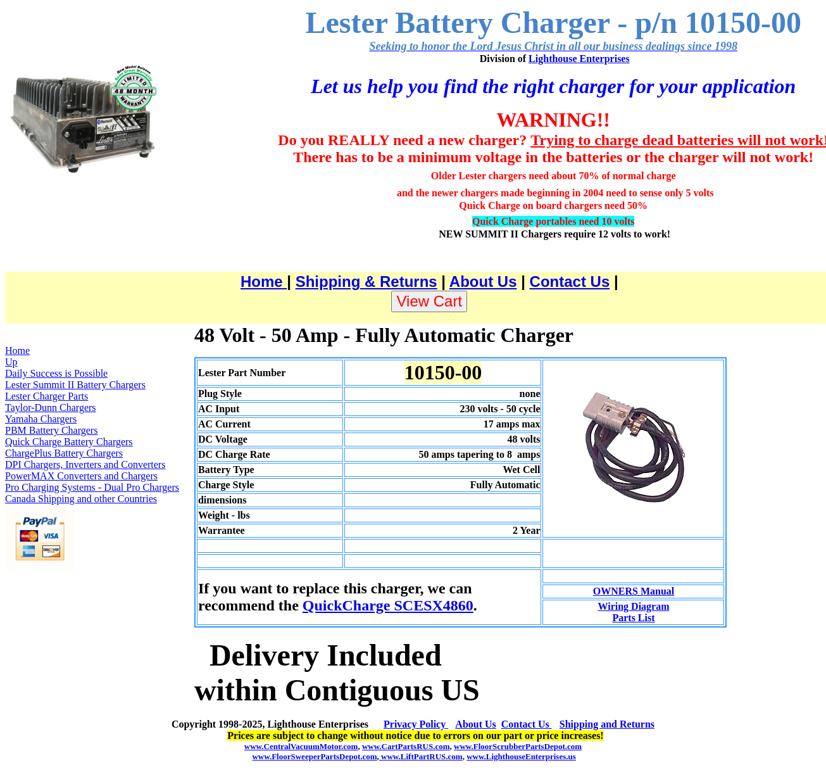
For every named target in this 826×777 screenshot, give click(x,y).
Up (11, 362)
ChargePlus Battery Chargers (64, 453)
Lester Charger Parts (46, 396)
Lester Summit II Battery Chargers (75, 384)
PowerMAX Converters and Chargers (81, 476)
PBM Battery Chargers (51, 430)
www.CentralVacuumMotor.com (301, 746)
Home (264, 281)
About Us (483, 281)
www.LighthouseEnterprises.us (521, 756)
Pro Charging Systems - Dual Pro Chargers (92, 487)
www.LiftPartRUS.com (421, 756)
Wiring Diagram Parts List (633, 612)
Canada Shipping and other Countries (81, 498)
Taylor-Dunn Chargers (50, 407)
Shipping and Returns (607, 724)
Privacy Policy (416, 724)
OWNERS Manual (633, 591)
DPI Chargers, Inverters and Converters (85, 464)
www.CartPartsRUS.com (406, 746)
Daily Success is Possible (56, 373)
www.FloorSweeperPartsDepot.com (314, 756)
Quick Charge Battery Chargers (69, 441)
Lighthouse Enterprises (579, 58)
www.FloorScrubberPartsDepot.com (518, 746)
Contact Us (570, 281)
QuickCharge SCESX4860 (388, 605)
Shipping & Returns (366, 281)
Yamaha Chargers (41, 419)
